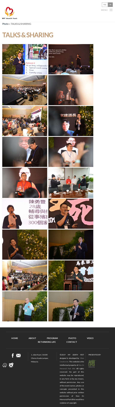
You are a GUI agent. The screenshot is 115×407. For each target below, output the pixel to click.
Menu (107, 9)
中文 (104, 4)
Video (90, 338)
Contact (71, 342)
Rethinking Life (47, 342)
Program (52, 338)
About (32, 338)
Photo (5, 23)
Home (14, 338)
